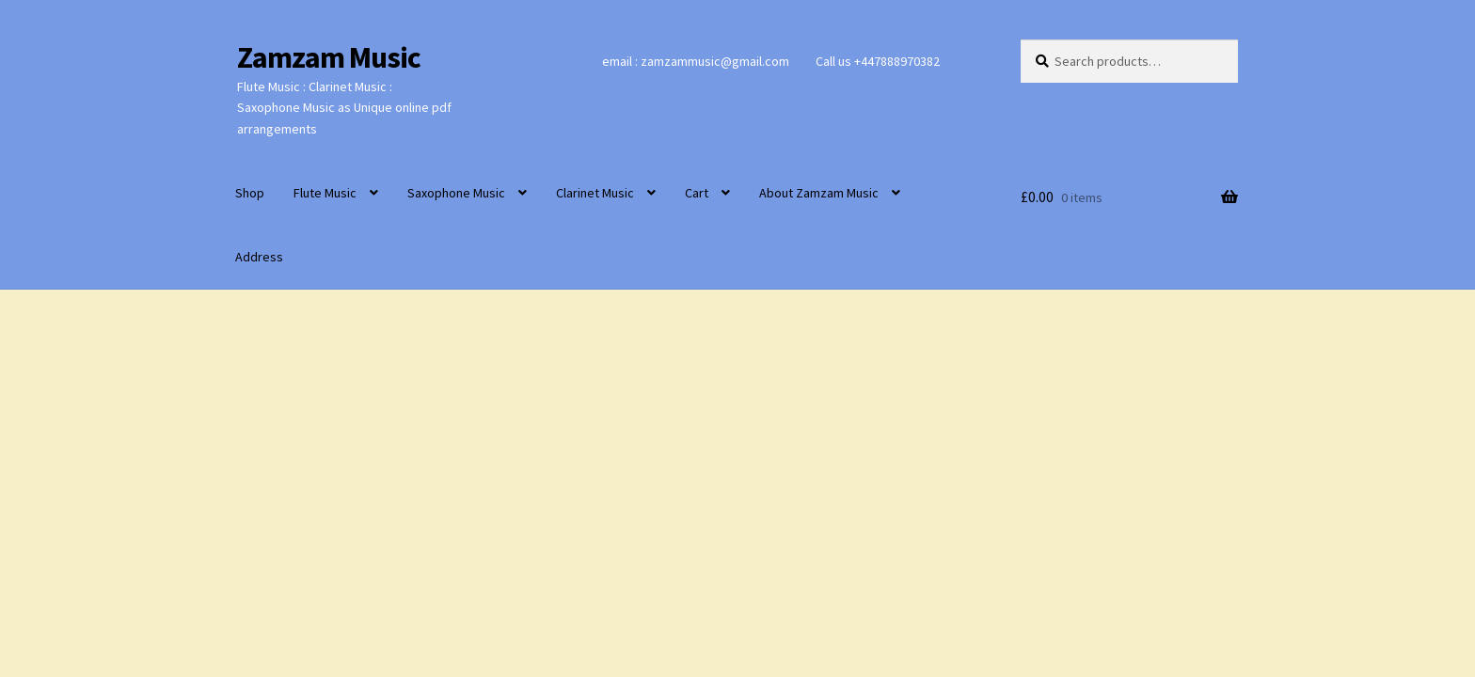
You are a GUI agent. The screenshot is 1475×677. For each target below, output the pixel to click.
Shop (249, 192)
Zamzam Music (328, 57)
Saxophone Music (456, 192)
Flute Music (325, 192)
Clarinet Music (595, 192)
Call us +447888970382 (878, 61)
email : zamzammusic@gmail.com (695, 61)
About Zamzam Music (819, 192)
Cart (696, 192)
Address (259, 256)
